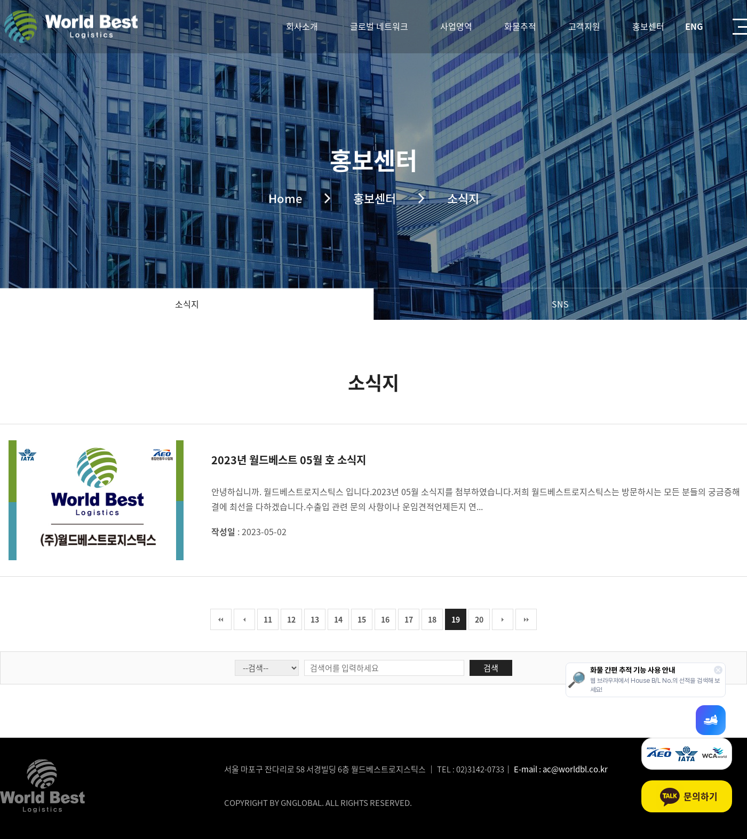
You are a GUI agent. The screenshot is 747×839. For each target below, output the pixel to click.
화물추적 (520, 26)
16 (385, 619)
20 (479, 619)
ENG (694, 26)
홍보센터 (648, 26)
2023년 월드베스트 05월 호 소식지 (288, 459)
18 (432, 619)
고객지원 (584, 26)
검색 (490, 668)
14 (338, 619)
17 (408, 619)
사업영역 (456, 26)
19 (455, 619)
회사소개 (302, 26)
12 (291, 619)
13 (315, 619)
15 (361, 619)
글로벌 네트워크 (379, 26)
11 (268, 619)
